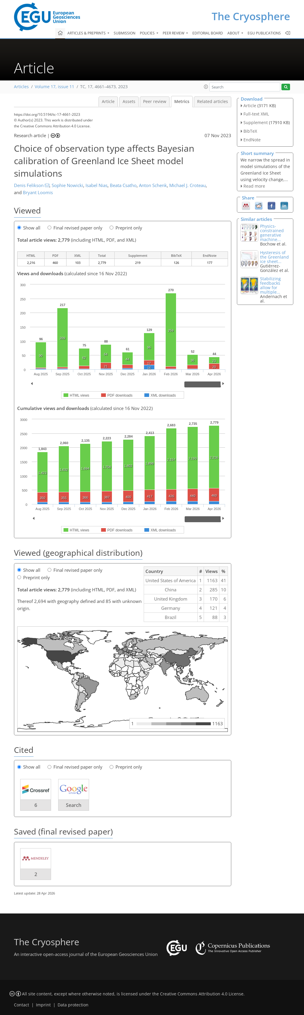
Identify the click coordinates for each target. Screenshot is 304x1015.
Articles (21, 86)
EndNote (252, 139)
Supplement (255, 122)
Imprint (43, 1005)
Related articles (212, 101)
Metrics (181, 101)
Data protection (73, 1005)
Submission (124, 33)
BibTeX (250, 131)
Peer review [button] (174, 33)
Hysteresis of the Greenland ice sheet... (274, 257)
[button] (206, 86)
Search (73, 805)
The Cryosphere (251, 16)
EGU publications (264, 33)
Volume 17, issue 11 (54, 86)
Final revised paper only (75, 228)
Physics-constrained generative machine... (272, 232)
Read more (254, 186)
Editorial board (207, 33)
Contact (21, 1005)
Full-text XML (256, 114)
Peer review (154, 101)
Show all (28, 228)
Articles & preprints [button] (87, 33)
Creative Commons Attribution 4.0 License (201, 994)
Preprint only (126, 228)
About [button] (233, 33)
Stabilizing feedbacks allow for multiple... (270, 285)
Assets (129, 101)
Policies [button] (148, 33)
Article (108, 101)
